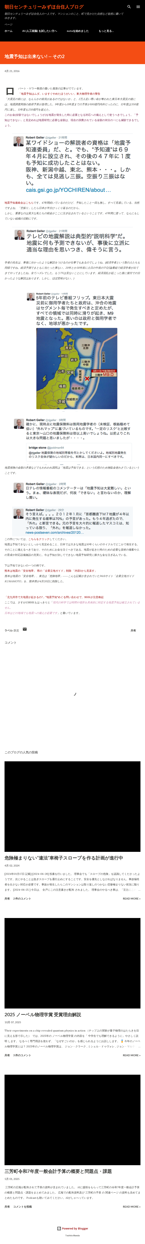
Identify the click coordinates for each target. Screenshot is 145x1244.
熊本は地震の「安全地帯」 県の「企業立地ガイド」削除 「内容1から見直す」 (51, 570)
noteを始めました (78, 30)
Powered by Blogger (72, 1228)
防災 (16, 630)
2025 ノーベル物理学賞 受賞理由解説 (43, 1014)
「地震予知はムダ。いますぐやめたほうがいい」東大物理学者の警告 (59, 93)
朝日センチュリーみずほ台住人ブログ (44, 6)
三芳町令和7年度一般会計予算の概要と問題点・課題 (58, 1171)
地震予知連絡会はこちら (19, 202)
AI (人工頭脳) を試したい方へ (39, 30)
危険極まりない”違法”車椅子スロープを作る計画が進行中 (64, 858)
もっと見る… (106, 30)
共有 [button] (133, 630)
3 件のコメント (22, 1055)
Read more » (131, 898)
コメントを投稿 (22, 1206)
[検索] (129, 7)
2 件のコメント (22, 898)
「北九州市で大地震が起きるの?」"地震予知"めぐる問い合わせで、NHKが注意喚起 (54, 597)
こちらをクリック (38, 539)
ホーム (8, 30)
